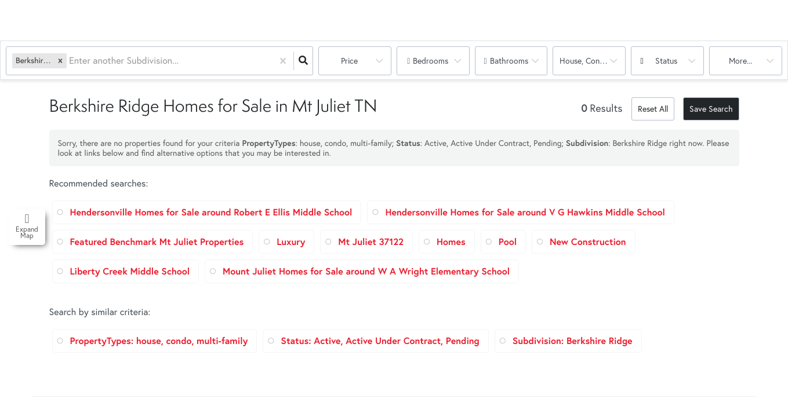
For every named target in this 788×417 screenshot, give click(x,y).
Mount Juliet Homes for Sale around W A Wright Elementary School (366, 271)
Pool (508, 242)
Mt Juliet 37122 (371, 242)
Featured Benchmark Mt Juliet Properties (157, 242)
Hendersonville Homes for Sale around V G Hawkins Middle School (524, 212)
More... (740, 60)
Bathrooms (509, 60)
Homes (451, 242)
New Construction (588, 242)
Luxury (291, 242)
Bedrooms (430, 60)
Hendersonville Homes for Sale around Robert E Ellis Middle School (211, 212)
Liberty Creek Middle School (130, 271)
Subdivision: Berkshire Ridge (573, 341)
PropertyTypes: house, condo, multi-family (159, 341)
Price (349, 60)
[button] (60, 60)
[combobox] (70, 61)
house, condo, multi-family (593, 60)
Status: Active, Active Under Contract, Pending (380, 341)
